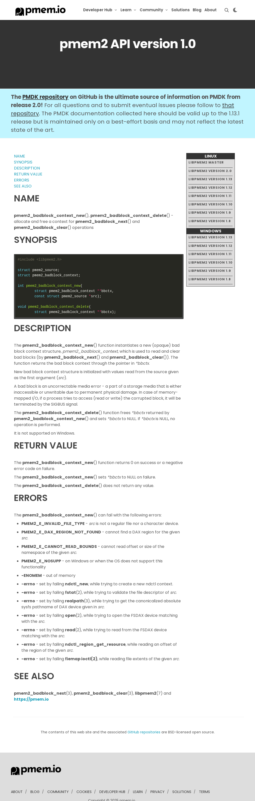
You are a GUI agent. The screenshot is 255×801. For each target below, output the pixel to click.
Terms (204, 776)
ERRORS (21, 165)
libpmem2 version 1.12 (210, 172)
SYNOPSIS (23, 147)
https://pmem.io (31, 684)
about (17, 776)
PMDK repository (45, 82)
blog (35, 776)
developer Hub (112, 776)
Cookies (84, 776)
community (58, 776)
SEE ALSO (23, 171)
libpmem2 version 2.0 (210, 155)
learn (138, 776)
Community (151, 9)
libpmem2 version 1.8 (210, 205)
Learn (126, 9)
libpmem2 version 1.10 (211, 188)
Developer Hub (97, 9)
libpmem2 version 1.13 (210, 163)
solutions (181, 776)
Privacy (157, 776)
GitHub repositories (144, 716)
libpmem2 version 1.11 (210, 180)
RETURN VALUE (28, 159)
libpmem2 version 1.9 (210, 197)
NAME (19, 141)
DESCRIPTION (27, 153)
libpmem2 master (206, 147)
